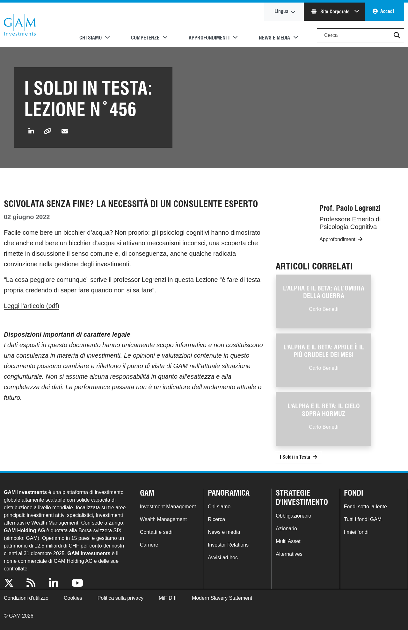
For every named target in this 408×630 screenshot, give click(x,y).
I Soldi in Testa (295, 457)
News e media (224, 532)
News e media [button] (274, 38)
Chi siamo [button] (90, 38)
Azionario (286, 528)
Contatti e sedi (156, 532)
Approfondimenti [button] (209, 38)
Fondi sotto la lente (365, 506)
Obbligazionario (293, 516)
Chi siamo (219, 506)
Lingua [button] (281, 11)
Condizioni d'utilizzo (26, 598)
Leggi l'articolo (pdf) (31, 305)
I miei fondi (356, 532)
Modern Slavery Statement (222, 598)
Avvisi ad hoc (223, 557)
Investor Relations (228, 545)
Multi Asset (288, 541)
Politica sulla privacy (120, 598)
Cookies (73, 598)
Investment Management (168, 506)
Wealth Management (163, 519)
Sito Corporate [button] (331, 12)
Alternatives (289, 554)
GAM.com (20, 25)
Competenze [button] (145, 38)
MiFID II (168, 598)
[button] (397, 35)
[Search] (360, 35)
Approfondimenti (340, 239)
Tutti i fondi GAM (363, 519)
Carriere (149, 545)
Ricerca (216, 519)
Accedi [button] (387, 11)
